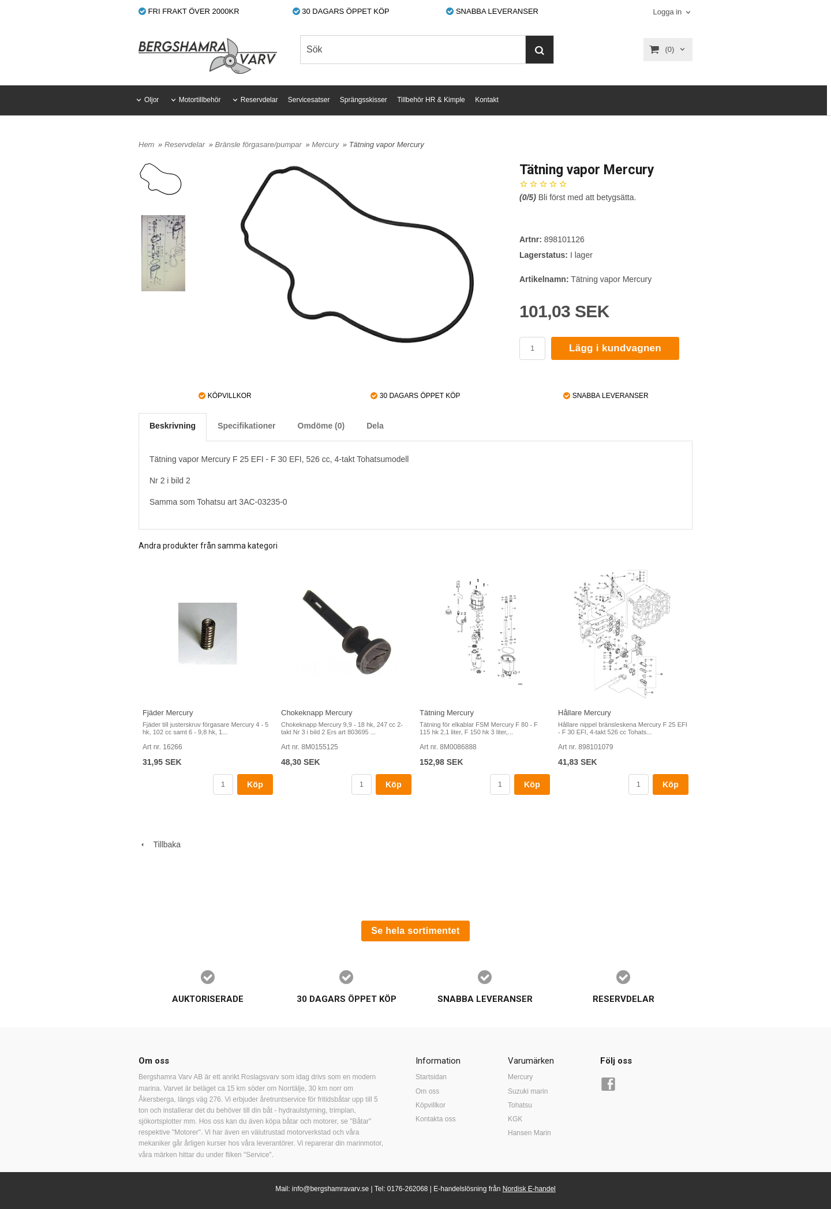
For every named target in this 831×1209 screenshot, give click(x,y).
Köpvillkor (430, 1105)
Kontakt (487, 100)
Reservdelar (259, 100)
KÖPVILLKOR (225, 396)
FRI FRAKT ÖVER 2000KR (188, 11)
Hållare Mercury (584, 712)
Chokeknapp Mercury (317, 712)
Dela (375, 425)
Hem (146, 144)
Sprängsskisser (363, 100)
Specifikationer (246, 425)
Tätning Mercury (447, 712)
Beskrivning (172, 425)
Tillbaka (159, 844)
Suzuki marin (528, 1091)
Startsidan (431, 1077)
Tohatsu (520, 1105)
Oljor (151, 100)
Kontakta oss (435, 1119)
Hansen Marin (529, 1133)
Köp (255, 784)
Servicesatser (309, 100)
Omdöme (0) (321, 425)
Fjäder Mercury (168, 712)
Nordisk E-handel (529, 1189)
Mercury (326, 144)
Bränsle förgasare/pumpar (259, 144)
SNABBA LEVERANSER (492, 11)
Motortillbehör (200, 100)
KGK (515, 1119)
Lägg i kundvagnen (615, 348)
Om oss (427, 1091)
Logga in (667, 11)
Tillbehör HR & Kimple (431, 100)
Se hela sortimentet (415, 931)
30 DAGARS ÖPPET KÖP (341, 11)
